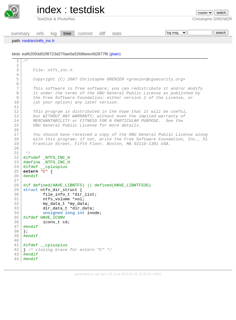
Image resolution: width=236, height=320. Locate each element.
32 (16, 233)
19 (16, 161)
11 (16, 116)
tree (67, 33)
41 (16, 282)
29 (16, 216)
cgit (98, 314)
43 (16, 293)
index (49, 9)
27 (16, 205)
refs (40, 33)
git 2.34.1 (108, 314)
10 (16, 111)
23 (16, 183)
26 (16, 199)
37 (16, 260)
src (33, 40)
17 (16, 150)
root (25, 40)
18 (16, 155)
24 (16, 188)
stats (116, 33)
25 (16, 194)
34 (16, 244)
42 (16, 288)
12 (16, 122)
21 (16, 172)
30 (16, 221)
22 (16, 177)
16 (16, 144)
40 (16, 277)
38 (16, 266)
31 (16, 227)
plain (115, 54)
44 (16, 299)
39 (16, 271)
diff (102, 33)
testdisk (87, 9)
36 (16, 255)
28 (16, 210)
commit (85, 33)
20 (16, 166)
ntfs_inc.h (45, 40)
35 (16, 249)
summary (20, 33)
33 (16, 238)
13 (16, 128)
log (54, 33)
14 (16, 133)
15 (16, 139)
